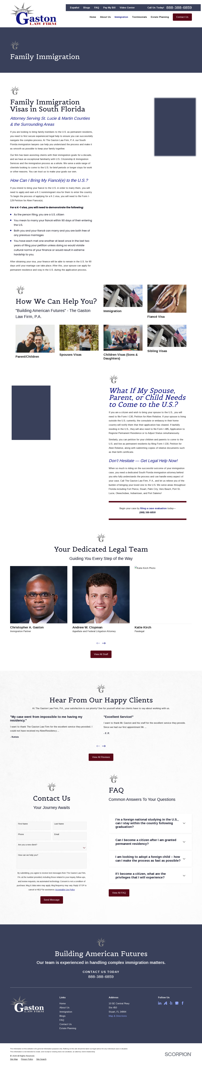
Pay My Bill (109, 7)
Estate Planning (67, 1028)
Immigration (65, 1011)
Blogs (86, 7)
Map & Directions (118, 1016)
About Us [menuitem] (105, 17)
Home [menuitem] (93, 17)
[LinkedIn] (159, 1003)
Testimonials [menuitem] (139, 17)
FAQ (96, 7)
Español (74, 7)
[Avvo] (165, 1003)
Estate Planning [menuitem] (160, 17)
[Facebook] (182, 1003)
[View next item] (104, 746)
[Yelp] (171, 1003)
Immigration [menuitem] (121, 17)
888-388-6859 (179, 8)
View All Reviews (101, 757)
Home (62, 1003)
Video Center (127, 7)
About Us (64, 1007)
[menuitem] (14, 1059)
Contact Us (182, 17)
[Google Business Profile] (176, 1003)
